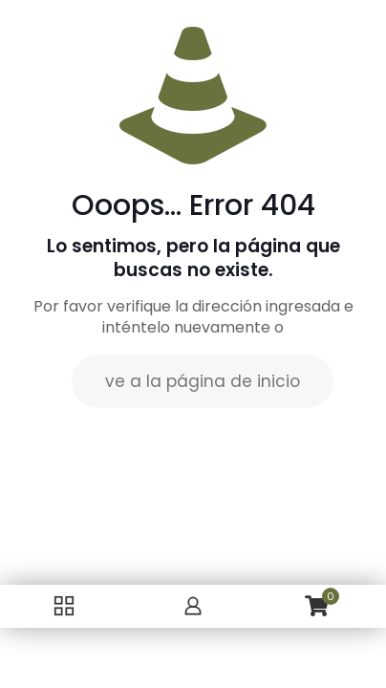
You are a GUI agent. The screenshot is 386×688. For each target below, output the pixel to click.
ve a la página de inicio (202, 381)
